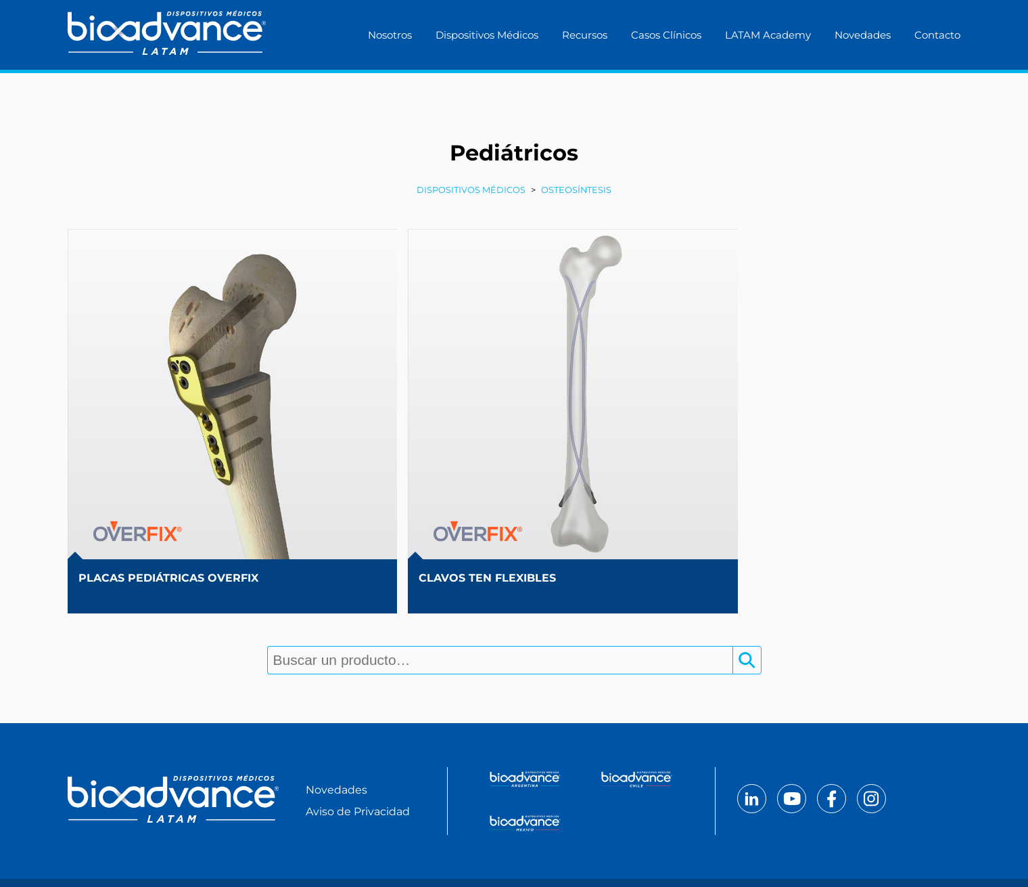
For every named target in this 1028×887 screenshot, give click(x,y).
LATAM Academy (768, 34)
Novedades (863, 34)
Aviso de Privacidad (358, 769)
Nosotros (390, 34)
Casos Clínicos (666, 34)
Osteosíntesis (576, 191)
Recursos (584, 34)
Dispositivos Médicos (487, 34)
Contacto (937, 34)
